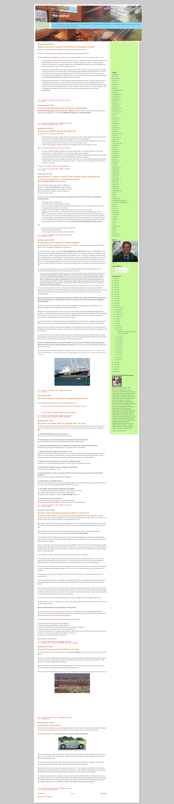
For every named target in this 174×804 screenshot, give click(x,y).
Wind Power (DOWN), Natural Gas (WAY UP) (57, 131)
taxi (113, 196)
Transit (51, 236)
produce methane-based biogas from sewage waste (53, 730)
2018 (115, 294)
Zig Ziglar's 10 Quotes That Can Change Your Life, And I (62, 423)
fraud (113, 125)
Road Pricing (115, 178)
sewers (48, 789)
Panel (113, 165)
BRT (113, 82)
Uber (113, 222)
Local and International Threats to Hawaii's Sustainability (62, 108)
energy (55, 124)
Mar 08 (119, 345)
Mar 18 (119, 338)
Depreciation (115, 98)
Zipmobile (115, 236)
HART (47, 236)
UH (113, 224)
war (113, 232)
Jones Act (43, 391)
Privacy (114, 176)
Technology (115, 198)
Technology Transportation (119, 202)
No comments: (69, 123)
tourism (114, 210)
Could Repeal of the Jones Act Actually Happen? (59, 243)
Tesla (113, 204)
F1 (113, 115)
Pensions (114, 169)
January (118, 359)
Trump (114, 216)
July (117, 318)
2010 (115, 367)
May (117, 323)
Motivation (48, 506)
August (118, 316)
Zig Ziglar (40, 426)
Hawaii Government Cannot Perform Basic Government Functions (66, 47)
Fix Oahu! (61, 15)
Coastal (114, 92)
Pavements (115, 167)
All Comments (118, 272)
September (119, 314)
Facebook (115, 117)
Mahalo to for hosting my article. (52, 181)
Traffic (66, 642)
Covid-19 (114, 96)
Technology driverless (118, 200)
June (117, 321)
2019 (115, 292)
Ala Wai (114, 74)
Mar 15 (119, 340)
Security (114, 182)
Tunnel (114, 218)
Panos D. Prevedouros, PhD (122, 387)
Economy (43, 124)
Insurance (115, 145)
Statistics (114, 186)
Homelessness (116, 133)
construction (115, 94)
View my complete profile (119, 430)
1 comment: (67, 100)
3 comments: (67, 641)
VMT (113, 228)
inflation (114, 141)
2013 (115, 305)
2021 (115, 287)
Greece (114, 129)
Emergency (50, 124)
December (119, 307)
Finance (114, 119)
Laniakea (114, 157)
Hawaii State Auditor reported (54, 53)
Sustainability (67, 416)
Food (113, 121)
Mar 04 (119, 352)
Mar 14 (119, 343)
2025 (115, 278)
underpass (75, 642)
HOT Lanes (53, 642)
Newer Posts (41, 793)
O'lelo (59, 124)
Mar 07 (119, 347)
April (117, 325)
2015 (115, 300)
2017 (115, 296)
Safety (114, 180)
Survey (114, 188)
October (118, 312)
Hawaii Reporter (61, 403)
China (42, 718)
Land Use (47, 718)
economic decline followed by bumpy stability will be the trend (54, 613)
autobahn (114, 78)
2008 (115, 371)
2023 (115, 282)
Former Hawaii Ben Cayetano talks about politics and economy (59, 412)
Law (113, 159)
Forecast (43, 236)
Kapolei (114, 153)
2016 (115, 298)
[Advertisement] (126, 56)
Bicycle (114, 80)
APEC (114, 76)
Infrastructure (54, 416)
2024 (115, 280)
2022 (115, 285)
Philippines (115, 171)
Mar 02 (119, 354)
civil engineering (116, 90)
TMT (113, 206)
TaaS (113, 192)
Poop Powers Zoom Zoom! (49, 725)
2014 (115, 303)
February (118, 357)
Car (113, 86)
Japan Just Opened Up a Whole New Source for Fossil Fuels (54, 148)
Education (115, 106)
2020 (115, 289)
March (117, 327)
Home (72, 793)
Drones (114, 102)
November (119, 309)
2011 (115, 364)
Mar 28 (119, 329)
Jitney (113, 147)
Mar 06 (119, 350)
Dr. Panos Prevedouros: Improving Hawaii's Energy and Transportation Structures (64, 406)
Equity (114, 113)
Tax (113, 194)
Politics (61, 416)
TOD (113, 208)
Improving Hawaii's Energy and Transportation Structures (63, 398)
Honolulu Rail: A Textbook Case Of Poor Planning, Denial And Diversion (69, 177)
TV (61, 124)
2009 (115, 369)
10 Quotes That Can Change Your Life (64, 428)
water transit (115, 234)
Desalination (115, 100)
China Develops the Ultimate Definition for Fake (58, 649)
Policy (42, 101)
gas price (114, 127)
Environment (115, 111)
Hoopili (114, 135)
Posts (115, 268)
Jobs (113, 149)
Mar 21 (119, 336)
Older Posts (104, 793)
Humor (43, 506)
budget (114, 84)
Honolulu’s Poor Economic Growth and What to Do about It (63, 513)
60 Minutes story (74, 667)
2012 (115, 362)
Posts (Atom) (48, 796)
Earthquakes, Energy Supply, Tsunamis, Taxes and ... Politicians (56, 110)
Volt (113, 230)
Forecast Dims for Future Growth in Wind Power (51, 133)
